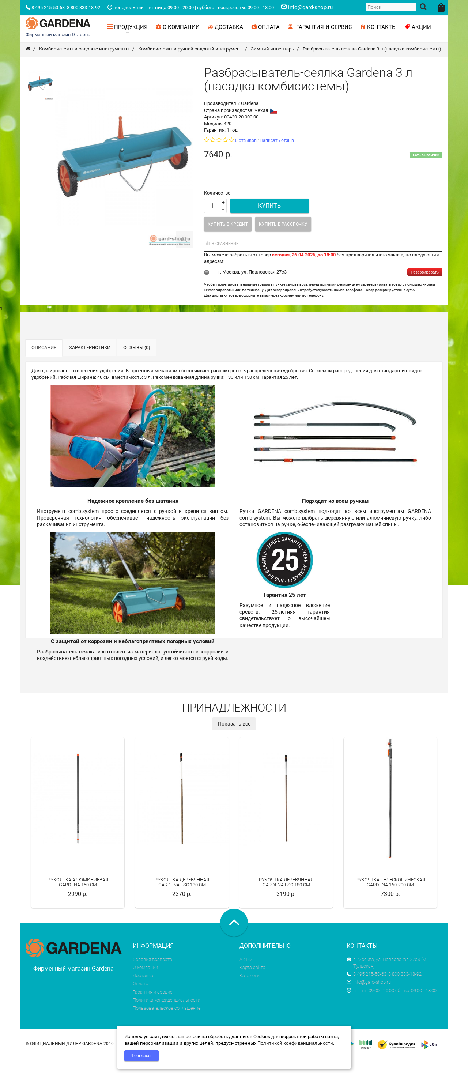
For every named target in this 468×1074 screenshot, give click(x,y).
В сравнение (221, 259)
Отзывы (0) (136, 363)
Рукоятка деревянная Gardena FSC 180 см (286, 898)
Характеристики (89, 363)
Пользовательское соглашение (167, 1023)
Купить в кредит (228, 239)
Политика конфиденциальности (166, 1015)
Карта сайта (252, 983)
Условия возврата (152, 975)
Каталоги (249, 991)
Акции (245, 975)
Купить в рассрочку (283, 239)
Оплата (140, 999)
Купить (269, 221)
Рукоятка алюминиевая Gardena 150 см (78, 898)
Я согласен (141, 1055)
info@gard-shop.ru (369, 997)
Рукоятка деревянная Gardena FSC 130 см (182, 898)
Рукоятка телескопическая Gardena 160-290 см (390, 898)
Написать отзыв (277, 156)
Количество (217, 208)
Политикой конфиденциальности (295, 1043)
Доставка (143, 991)
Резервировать (425, 288)
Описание (43, 363)
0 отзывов (246, 156)
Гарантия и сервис (153, 1007)
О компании (145, 983)
